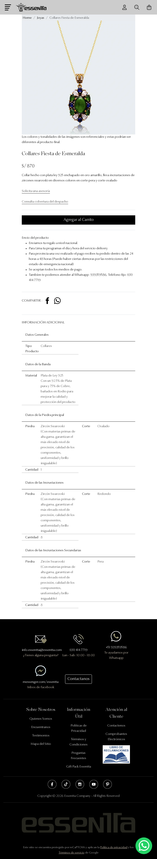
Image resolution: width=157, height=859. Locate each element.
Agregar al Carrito (79, 220)
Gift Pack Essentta (78, 766)
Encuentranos (40, 727)
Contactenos (116, 725)
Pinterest (107, 784)
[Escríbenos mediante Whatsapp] (144, 846)
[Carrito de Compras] (149, 7)
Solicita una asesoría (36, 191)
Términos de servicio (71, 852)
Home (27, 18)
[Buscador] (136, 7)
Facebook (52, 784)
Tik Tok (66, 784)
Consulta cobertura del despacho (45, 201)
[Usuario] (124, 7)
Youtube (93, 784)
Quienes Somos (40, 719)
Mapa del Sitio (41, 744)
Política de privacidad (113, 847)
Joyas (40, 18)
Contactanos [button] (78, 679)
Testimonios (40, 735)
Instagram (79, 784)
